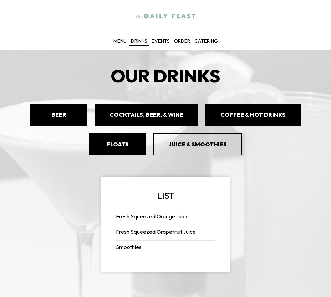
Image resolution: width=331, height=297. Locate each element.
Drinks (139, 41)
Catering (206, 41)
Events (161, 41)
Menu (120, 41)
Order (182, 41)
